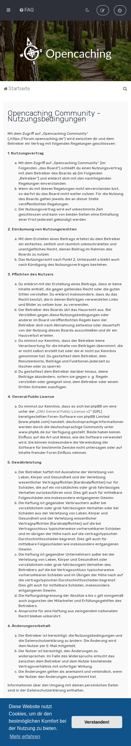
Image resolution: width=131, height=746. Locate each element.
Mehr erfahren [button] (25, 736)
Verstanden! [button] (97, 722)
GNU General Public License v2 (63, 411)
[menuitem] (26, 9)
